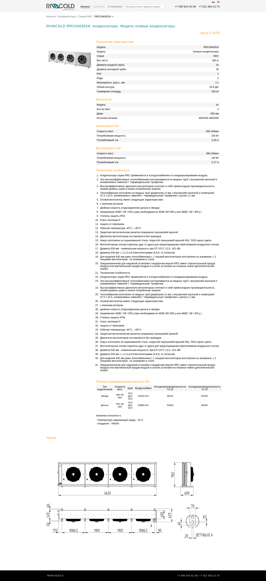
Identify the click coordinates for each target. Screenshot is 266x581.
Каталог (85, 6)
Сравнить (99, 6)
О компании (115, 6)
